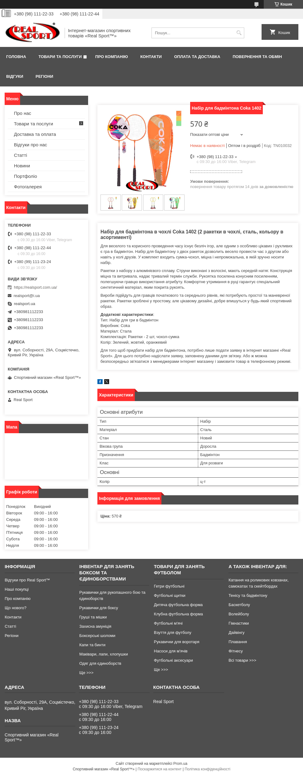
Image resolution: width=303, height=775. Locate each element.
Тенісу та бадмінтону (247, 595)
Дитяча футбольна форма (178, 604)
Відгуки (14, 76)
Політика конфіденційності (207, 769)
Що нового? (15, 607)
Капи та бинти (92, 645)
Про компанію (111, 56)
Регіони (44, 76)
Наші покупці (17, 589)
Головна (16, 56)
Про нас (22, 113)
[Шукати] (238, 32)
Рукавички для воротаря (176, 641)
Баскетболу (239, 604)
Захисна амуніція (95, 626)
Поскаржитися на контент (159, 769)
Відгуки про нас (30, 144)
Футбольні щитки (170, 595)
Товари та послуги (60, 56)
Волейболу (238, 614)
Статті (20, 155)
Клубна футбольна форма (178, 614)
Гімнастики (238, 623)
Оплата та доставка (197, 56)
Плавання (237, 641)
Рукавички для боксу (98, 607)
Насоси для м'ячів (171, 651)
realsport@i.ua (27, 295)
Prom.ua (180, 763)
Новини (22, 165)
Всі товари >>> (242, 660)
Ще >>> (86, 672)
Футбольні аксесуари (173, 660)
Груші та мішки (93, 617)
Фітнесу (235, 651)
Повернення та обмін (257, 56)
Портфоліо (25, 176)
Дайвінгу (236, 632)
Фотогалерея (28, 186)
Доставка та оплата (35, 134)
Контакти (151, 56)
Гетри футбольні (169, 586)
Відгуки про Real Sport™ (27, 580)
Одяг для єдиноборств (100, 663)
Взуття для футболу (172, 632)
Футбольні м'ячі (168, 623)
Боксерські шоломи (97, 635)
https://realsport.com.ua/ (35, 287)
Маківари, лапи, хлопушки (103, 654)
